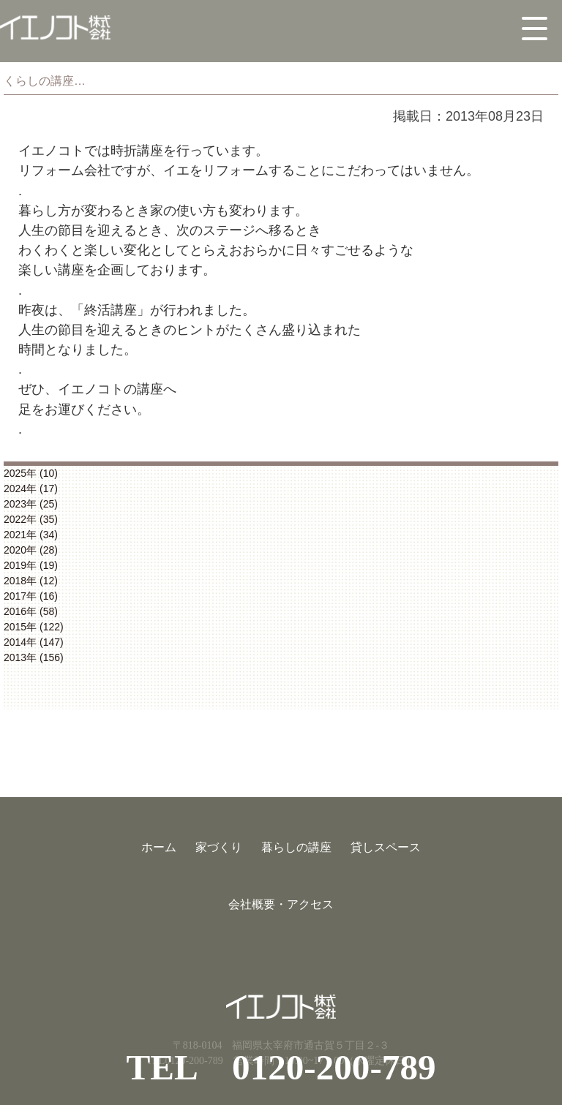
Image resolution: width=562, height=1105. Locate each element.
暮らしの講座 (296, 847)
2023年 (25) (31, 504)
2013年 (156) (34, 657)
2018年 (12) (31, 581)
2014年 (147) (34, 642)
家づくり (218, 847)
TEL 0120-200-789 (280, 1067)
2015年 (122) (34, 627)
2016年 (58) (31, 611)
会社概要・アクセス (281, 904)
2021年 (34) (31, 534)
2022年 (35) (31, 519)
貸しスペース (386, 847)
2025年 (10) (31, 473)
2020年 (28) (31, 550)
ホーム (158, 847)
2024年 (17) (31, 488)
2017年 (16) (31, 596)
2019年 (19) (31, 565)
